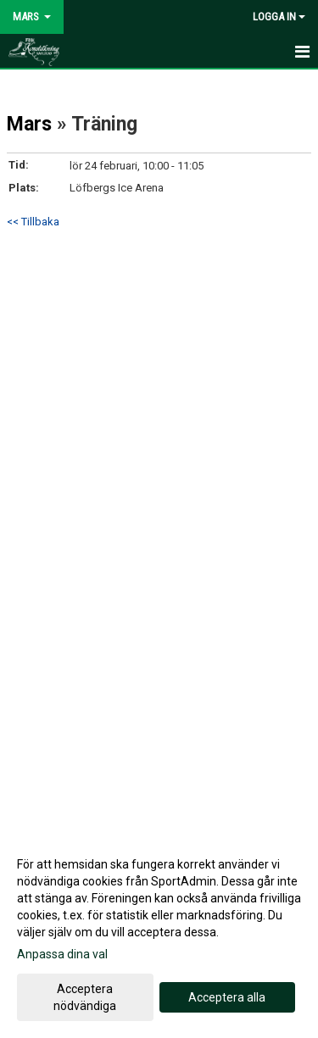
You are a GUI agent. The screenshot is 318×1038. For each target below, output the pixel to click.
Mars (29, 124)
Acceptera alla (226, 997)
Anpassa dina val (62, 954)
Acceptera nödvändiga (84, 997)
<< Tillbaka (33, 221)
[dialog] (159, 934)
